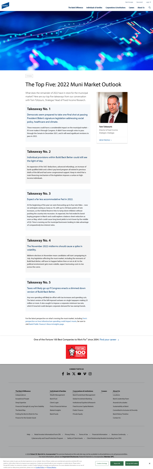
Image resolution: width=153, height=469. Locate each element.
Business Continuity (119, 434)
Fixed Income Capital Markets (83, 406)
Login (148, 2)
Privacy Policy (70, 434)
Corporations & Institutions (115, 7)
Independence (21, 395)
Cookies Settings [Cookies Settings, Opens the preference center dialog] (102, 465)
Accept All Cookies (132, 465)
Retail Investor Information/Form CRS (47, 434)
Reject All (117, 465)
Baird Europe (129, 2)
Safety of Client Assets (75, 438)
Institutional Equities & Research (84, 402)
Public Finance (78, 410)
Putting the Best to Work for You (27, 414)
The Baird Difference (75, 7)
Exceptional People (22, 399)
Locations (116, 395)
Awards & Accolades (120, 402)
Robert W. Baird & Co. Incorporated (43, 454)
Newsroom (139, 2)
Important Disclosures (70, 457)
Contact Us (116, 418)
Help (28, 434)
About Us (141, 7)
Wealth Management (57, 395)
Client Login (54, 402)
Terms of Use (83, 434)
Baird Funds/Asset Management (84, 395)
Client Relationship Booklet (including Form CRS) (104, 438)
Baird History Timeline (120, 414)
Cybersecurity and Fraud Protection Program (47, 438)
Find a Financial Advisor (58, 406)
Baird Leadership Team (121, 399)
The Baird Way (21, 410)
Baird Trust (53, 399)
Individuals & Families (94, 7)
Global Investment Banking (82, 399)
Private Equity (78, 414)
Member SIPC (109, 457)
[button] (149, 7)
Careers (131, 7)
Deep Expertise (21, 402)
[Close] (149, 465)
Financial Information (99, 434)
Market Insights (55, 410)
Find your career (109, 339)
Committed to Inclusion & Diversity (125, 410)
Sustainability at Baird (120, 406)
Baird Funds (54, 414)
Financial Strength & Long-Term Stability (30, 406)
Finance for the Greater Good (26, 418)
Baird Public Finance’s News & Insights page (46, 324)
